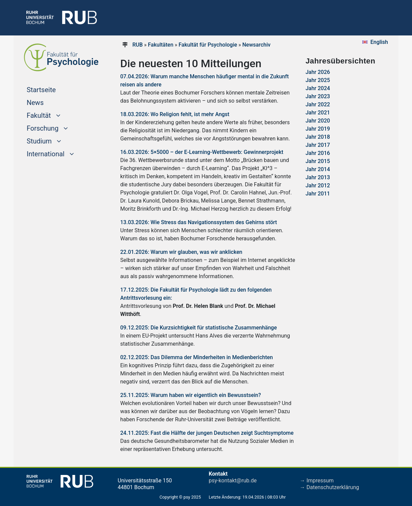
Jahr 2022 (318, 104)
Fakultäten (160, 45)
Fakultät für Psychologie (208, 45)
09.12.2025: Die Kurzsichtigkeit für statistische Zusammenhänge (198, 327)
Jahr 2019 (318, 129)
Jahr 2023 (318, 96)
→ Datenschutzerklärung (329, 487)
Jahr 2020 (318, 120)
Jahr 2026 (318, 72)
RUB (137, 45)
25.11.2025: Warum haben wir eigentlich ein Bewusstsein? (190, 395)
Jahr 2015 (318, 161)
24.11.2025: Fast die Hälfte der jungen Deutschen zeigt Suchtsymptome (206, 433)
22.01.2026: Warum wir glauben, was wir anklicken (181, 252)
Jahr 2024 (318, 88)
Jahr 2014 (318, 169)
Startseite (54, 89)
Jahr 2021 (318, 112)
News (35, 103)
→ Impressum (317, 480)
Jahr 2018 (318, 137)
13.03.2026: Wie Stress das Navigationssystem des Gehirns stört (198, 222)
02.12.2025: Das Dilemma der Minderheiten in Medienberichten (196, 357)
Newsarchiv (256, 45)
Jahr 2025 (318, 80)
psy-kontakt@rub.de (233, 480)
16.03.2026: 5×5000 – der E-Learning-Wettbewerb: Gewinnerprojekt (201, 152)
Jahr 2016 (318, 153)
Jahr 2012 (318, 185)
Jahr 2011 (318, 193)
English (379, 42)
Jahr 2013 (318, 177)
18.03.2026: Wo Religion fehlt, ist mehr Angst (174, 114)
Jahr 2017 (318, 145)
